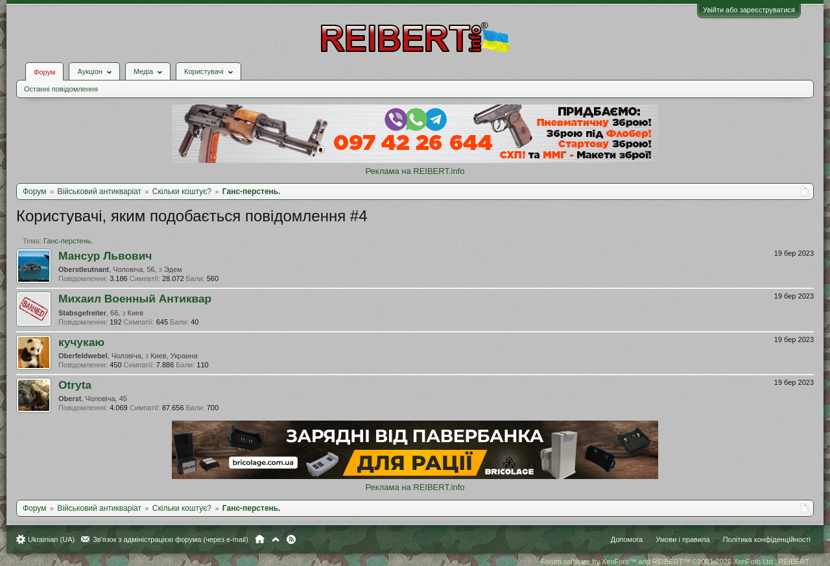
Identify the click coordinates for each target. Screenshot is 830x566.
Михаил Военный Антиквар (134, 298)
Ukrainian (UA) (51, 539)
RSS (291, 539)
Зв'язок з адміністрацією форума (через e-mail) (170, 539)
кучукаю (81, 342)
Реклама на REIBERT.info (414, 171)
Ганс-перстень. (68, 241)
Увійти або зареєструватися (749, 10)
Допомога (627, 539)
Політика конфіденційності (767, 539)
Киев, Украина (174, 356)
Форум (44, 72)
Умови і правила (682, 539)
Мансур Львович (105, 255)
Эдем (173, 269)
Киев (136, 313)
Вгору (275, 539)
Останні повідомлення (61, 89)
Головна (260, 539)
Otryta (74, 384)
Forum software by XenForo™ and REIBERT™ (676, 561)
